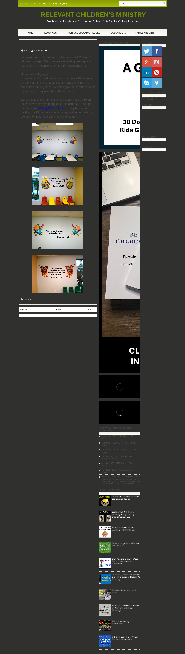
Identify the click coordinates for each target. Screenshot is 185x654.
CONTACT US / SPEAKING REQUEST (51, 4)
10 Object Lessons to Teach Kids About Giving (125, 497)
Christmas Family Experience (120, 622)
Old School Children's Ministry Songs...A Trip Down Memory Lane (123, 514)
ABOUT (23, 4)
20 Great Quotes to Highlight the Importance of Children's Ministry (126, 576)
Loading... (146, 141)
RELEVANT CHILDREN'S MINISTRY (93, 14)
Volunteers (118, 32)
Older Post (91, 309)
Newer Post (25, 309)
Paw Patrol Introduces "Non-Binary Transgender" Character (126, 561)
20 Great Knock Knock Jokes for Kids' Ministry (123, 528)
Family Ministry (144, 32)
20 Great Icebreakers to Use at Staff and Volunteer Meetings (125, 607)
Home (30, 32)
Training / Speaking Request (83, 32)
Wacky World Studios (52, 108)
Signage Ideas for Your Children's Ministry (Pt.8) (56, 44)
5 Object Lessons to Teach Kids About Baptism (125, 637)
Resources (50, 32)
